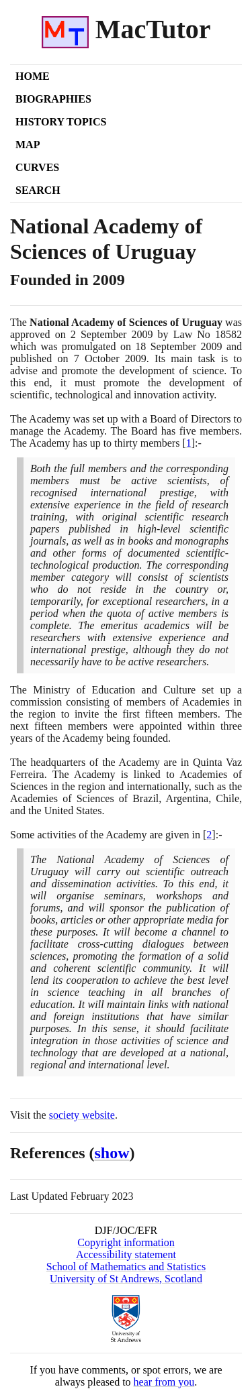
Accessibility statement (126, 1254)
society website (82, 1115)
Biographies (53, 99)
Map (27, 144)
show (112, 1153)
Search (37, 190)
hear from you (164, 1382)
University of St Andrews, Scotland (126, 1278)
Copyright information (125, 1242)
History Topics (60, 121)
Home (32, 76)
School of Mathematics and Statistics (126, 1266)
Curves (37, 167)
